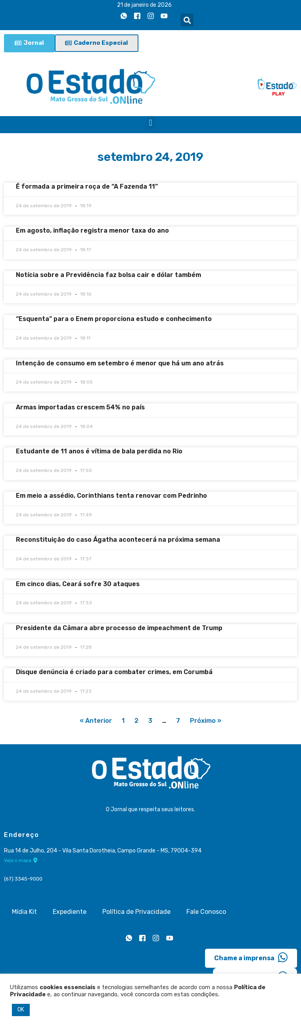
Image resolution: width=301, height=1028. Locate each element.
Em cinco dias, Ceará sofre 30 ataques (78, 584)
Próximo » (205, 720)
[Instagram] (151, 16)
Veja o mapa (21, 860)
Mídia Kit (24, 911)
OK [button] (20, 1009)
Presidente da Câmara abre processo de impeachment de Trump (119, 628)
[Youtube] (164, 16)
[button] (187, 20)
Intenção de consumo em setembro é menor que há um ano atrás (120, 363)
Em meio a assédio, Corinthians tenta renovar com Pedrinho (111, 495)
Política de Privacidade (136, 911)
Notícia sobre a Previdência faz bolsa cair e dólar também (108, 275)
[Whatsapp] (124, 16)
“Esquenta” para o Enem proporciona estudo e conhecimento (114, 319)
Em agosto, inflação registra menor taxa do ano (92, 231)
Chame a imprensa (251, 957)
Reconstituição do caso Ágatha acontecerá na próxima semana (118, 539)
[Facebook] (137, 16)
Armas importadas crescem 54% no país (80, 407)
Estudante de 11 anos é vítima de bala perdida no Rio (99, 451)
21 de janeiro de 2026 (144, 5)
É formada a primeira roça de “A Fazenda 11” (87, 186)
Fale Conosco (206, 911)
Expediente (69, 911)
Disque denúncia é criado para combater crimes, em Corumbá (114, 672)
